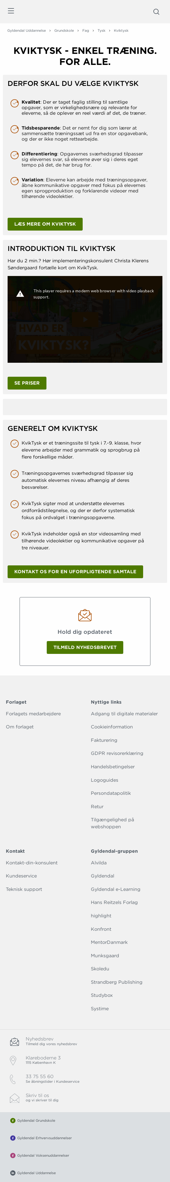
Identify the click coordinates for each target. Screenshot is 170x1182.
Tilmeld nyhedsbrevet (85, 647)
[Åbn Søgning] (156, 11)
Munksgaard (105, 955)
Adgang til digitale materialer (124, 713)
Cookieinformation (112, 727)
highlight (101, 916)
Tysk (101, 30)
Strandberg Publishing (117, 982)
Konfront (101, 929)
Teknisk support (24, 889)
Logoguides (104, 780)
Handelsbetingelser (113, 766)
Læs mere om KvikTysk (45, 224)
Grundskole (64, 30)
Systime (100, 1008)
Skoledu (100, 969)
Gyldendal (102, 876)
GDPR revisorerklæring (117, 753)
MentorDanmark (109, 942)
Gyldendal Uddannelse (26, 30)
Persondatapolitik (111, 793)
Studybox (102, 995)
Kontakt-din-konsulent (32, 863)
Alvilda (99, 863)
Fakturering (104, 740)
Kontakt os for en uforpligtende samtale (75, 571)
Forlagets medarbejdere (33, 713)
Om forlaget (20, 727)
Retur (97, 806)
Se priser (27, 383)
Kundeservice (21, 876)
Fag (85, 30)
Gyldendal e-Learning (115, 889)
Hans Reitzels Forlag (114, 902)
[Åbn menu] (10, 11)
